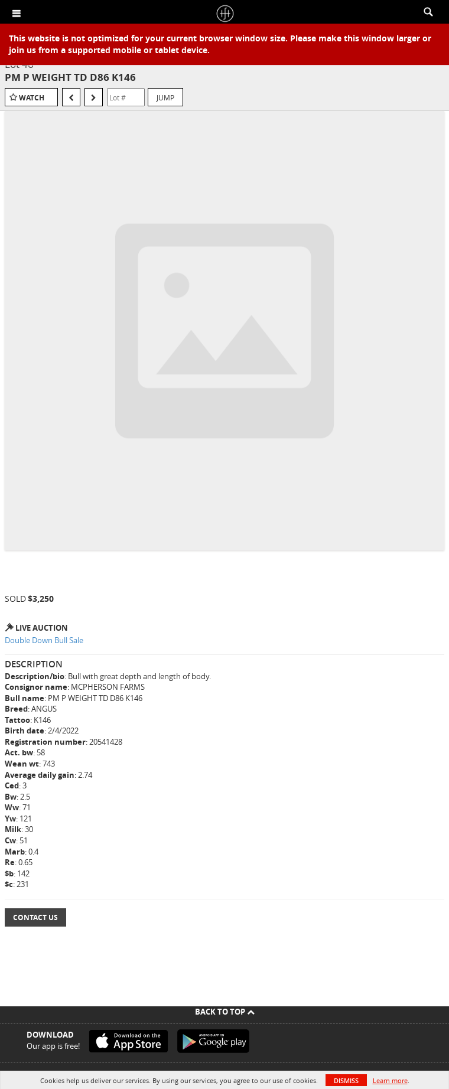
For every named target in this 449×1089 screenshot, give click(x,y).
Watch (31, 98)
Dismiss (346, 1080)
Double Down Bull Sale (44, 640)
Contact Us (35, 917)
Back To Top (225, 1011)
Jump (165, 97)
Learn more (390, 1080)
